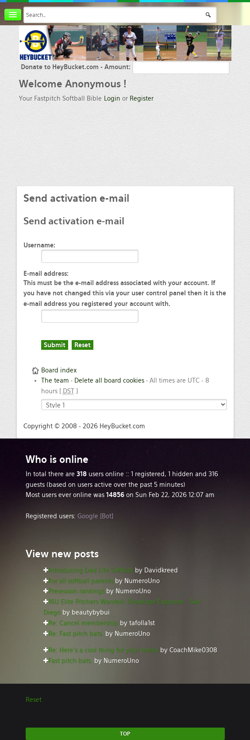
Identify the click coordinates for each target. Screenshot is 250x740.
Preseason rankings (76, 591)
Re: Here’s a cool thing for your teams (103, 650)
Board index (59, 370)
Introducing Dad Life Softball (90, 570)
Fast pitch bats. (70, 660)
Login (112, 98)
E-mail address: (46, 273)
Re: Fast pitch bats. (76, 633)
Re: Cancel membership (83, 622)
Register (142, 98)
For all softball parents (80, 580)
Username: (39, 245)
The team (55, 380)
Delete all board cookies (109, 380)
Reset (34, 699)
